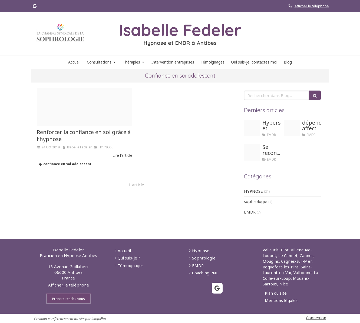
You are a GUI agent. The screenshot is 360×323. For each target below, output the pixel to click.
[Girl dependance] (292, 128)
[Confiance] (84, 107)
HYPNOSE (253, 191)
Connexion (316, 317)
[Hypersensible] (252, 128)
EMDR (250, 212)
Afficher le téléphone (312, 6)
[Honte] (252, 152)
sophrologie (255, 201)
